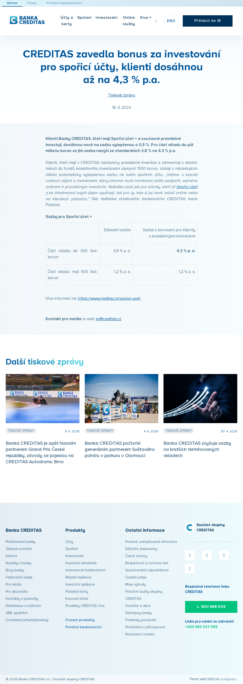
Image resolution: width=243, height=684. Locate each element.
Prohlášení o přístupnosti (145, 627)
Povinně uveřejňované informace (151, 542)
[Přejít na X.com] (207, 555)
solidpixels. (228, 679)
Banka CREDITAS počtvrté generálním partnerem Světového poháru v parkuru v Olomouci (120, 455)
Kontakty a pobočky (22, 599)
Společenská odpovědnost (147, 570)
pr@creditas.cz (108, 326)
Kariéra (11, 556)
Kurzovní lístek (76, 599)
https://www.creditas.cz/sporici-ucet (109, 305)
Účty (69, 542)
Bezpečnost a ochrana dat (146, 563)
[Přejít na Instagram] (224, 555)
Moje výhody (135, 584)
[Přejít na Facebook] (190, 555)
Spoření (71, 549)
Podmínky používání (140, 620)
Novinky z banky (18, 563)
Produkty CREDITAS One (85, 606)
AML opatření (16, 613)
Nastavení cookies (140, 634)
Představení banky (20, 542)
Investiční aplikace (80, 584)
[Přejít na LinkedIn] (190, 568)
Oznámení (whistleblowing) (27, 620)
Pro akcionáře (17, 591)
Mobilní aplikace (78, 577)
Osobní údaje (136, 577)
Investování (74, 556)
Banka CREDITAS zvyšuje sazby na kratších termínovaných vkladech (197, 455)
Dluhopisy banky (138, 613)
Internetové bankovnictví (85, 570)
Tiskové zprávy (121, 102)
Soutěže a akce (138, 606)
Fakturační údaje (19, 577)
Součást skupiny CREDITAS (74, 679)
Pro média (14, 584)
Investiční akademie (81, 563)
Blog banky (15, 570)
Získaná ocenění (19, 549)
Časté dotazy (136, 556)
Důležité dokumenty (141, 549)
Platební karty (76, 591)
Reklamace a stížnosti (23, 606)
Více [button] (149, 17)
